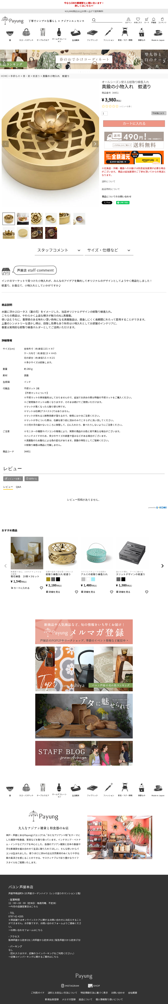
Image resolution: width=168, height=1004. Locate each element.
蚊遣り (36, 76)
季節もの (141, 40)
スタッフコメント (52, 250)
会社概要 (132, 992)
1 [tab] (78, 72)
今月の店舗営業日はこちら (24, 906)
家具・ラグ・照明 (125, 40)
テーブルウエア (43, 40)
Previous (4, 61)
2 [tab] (81, 72)
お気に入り (138, 21)
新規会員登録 (52, 999)
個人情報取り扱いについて (109, 999)
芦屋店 (153, 21)
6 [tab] (90, 72)
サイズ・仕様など (102, 250)
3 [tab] (83, 72)
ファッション (108, 40)
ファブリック (92, 40)
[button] (5, 565)
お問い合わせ (118, 992)
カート (146, 21)
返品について (85, 999)
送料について (108, 181)
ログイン (128, 21)
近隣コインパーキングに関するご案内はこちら (34, 956)
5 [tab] (87, 72)
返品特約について (111, 189)
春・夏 (26, 76)
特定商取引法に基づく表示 (94, 992)
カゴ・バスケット (26, 40)
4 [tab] (85, 72)
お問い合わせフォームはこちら (27, 930)
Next (164, 61)
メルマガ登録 (69, 999)
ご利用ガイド (38, 992)
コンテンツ (162, 21)
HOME (4, 76)
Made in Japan (158, 40)
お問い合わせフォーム (51, 923)
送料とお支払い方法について (62, 992)
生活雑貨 (75, 40)
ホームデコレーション (59, 40)
